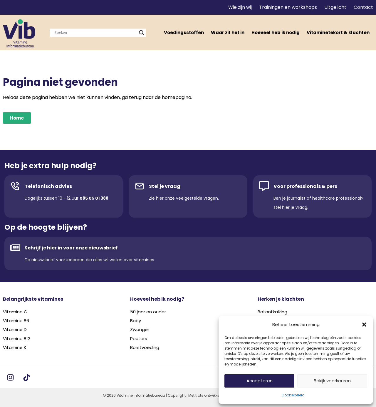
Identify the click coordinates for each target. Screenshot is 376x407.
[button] (364, 324)
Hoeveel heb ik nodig (275, 32)
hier (160, 198)
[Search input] (95, 33)
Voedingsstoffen (184, 32)
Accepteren (259, 381)
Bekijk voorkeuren (332, 381)
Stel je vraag (164, 186)
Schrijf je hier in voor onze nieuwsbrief (71, 247)
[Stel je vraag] (140, 186)
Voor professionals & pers (305, 186)
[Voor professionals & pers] (264, 186)
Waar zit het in (227, 32)
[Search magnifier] (141, 33)
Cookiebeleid (293, 395)
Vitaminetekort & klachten (338, 32)
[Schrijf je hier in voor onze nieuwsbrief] (15, 248)
